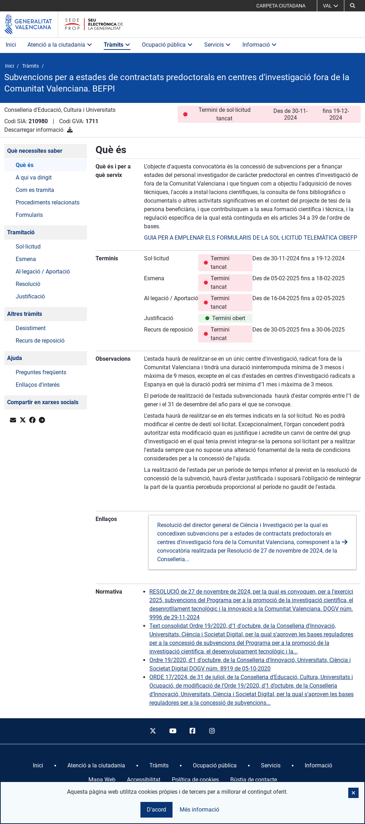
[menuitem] (38, 765)
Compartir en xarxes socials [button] (42, 402)
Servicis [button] (217, 44)
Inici (11, 44)
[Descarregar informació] (70, 129)
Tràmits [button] (117, 44)
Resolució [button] (28, 284)
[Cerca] (352, 5)
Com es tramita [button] (35, 190)
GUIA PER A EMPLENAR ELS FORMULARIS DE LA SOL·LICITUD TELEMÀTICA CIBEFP (250, 237)
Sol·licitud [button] (28, 246)
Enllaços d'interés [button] (38, 384)
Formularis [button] (29, 215)
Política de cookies (195, 779)
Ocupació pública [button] (167, 44)
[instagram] (212, 731)
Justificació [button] (30, 296)
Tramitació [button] (21, 232)
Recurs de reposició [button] (40, 340)
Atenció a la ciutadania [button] (59, 44)
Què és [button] (25, 165)
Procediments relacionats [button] (47, 202)
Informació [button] (259, 44)
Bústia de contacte (253, 779)
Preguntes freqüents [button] (41, 372)
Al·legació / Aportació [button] (43, 271)
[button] (353, 793)
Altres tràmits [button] (24, 314)
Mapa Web (101, 779)
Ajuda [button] (14, 358)
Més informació (199, 809)
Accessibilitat (143, 779)
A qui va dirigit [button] (34, 177)
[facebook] (192, 731)
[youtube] (172, 731)
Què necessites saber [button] (34, 150)
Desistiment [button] (31, 328)
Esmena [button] (26, 259)
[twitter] (153, 731)
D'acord (156, 809)
